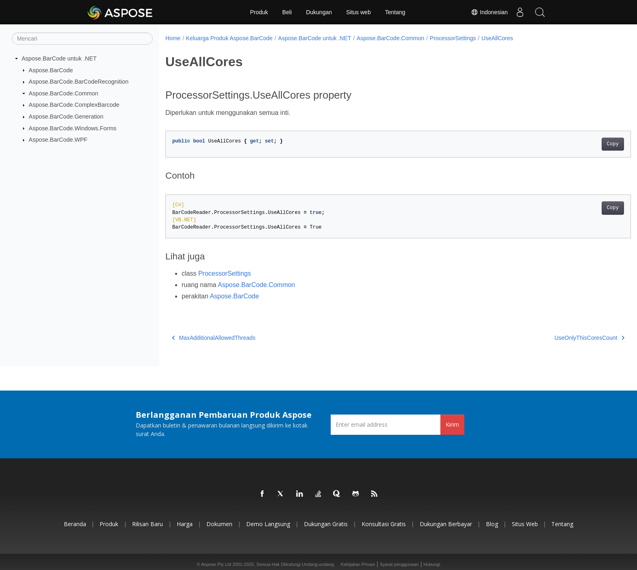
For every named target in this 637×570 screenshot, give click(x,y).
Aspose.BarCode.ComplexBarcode (74, 104)
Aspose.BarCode (51, 70)
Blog (492, 524)
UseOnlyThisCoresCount (557, 338)
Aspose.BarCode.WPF (58, 139)
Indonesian (489, 12)
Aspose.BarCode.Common (63, 93)
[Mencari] (82, 38)
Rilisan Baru (147, 524)
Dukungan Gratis (326, 524)
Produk (259, 12)
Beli (287, 12)
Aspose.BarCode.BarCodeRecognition (79, 81)
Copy (581, 144)
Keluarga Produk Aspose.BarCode (229, 38)
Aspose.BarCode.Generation (66, 116)
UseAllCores (497, 38)
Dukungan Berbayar (446, 524)
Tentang (395, 12)
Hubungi (431, 564)
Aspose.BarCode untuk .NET (59, 58)
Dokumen (219, 524)
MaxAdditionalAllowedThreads (214, 338)
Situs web (358, 12)
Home (172, 38)
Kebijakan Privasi (358, 564)
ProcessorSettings (453, 38)
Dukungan (319, 12)
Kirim (452, 424)
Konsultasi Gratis (384, 524)
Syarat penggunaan (399, 564)
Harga (185, 524)
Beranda (75, 524)
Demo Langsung (268, 524)
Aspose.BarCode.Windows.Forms (73, 128)
